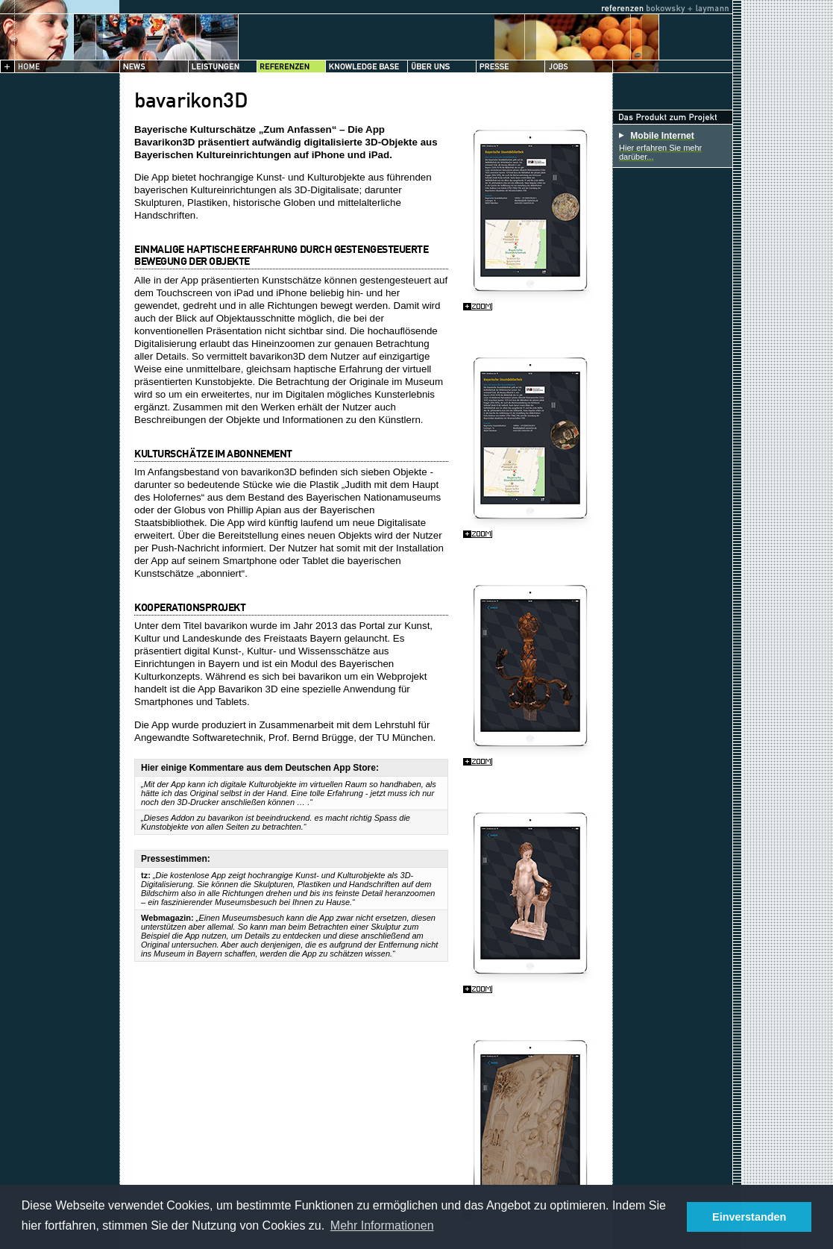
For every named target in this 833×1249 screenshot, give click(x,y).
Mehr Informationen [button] (382, 1225)
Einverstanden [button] (749, 1217)
